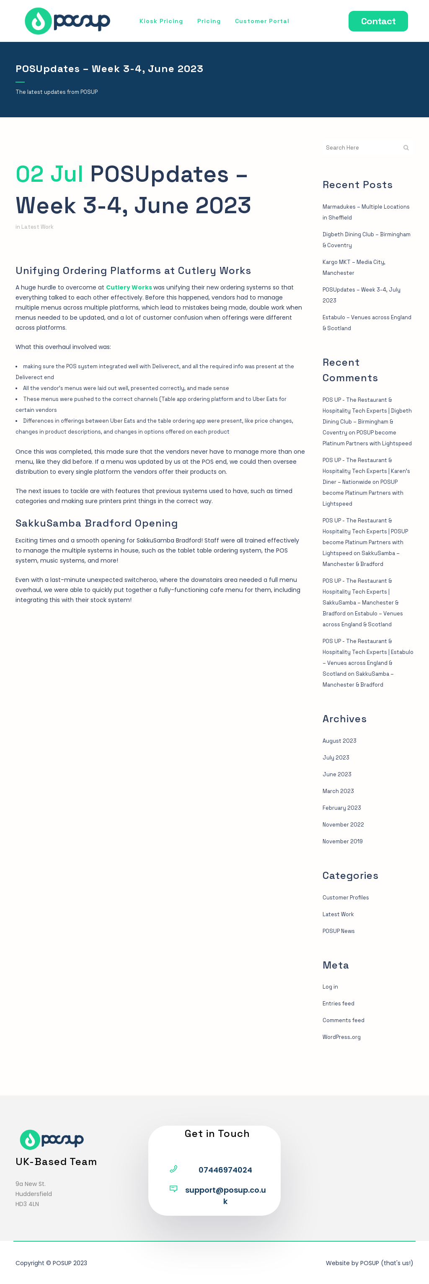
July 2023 (337, 790)
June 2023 (338, 807)
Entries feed (341, 1036)
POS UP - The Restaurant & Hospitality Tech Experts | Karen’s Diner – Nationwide (361, 481)
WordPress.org (343, 1069)
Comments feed (346, 1053)
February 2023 (343, 840)
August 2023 (341, 773)
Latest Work (39, 227)
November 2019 (345, 874)
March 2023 (340, 823)
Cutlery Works (129, 287)
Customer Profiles (348, 930)
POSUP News (340, 963)
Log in (331, 1019)
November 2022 (345, 857)
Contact (373, 21)
